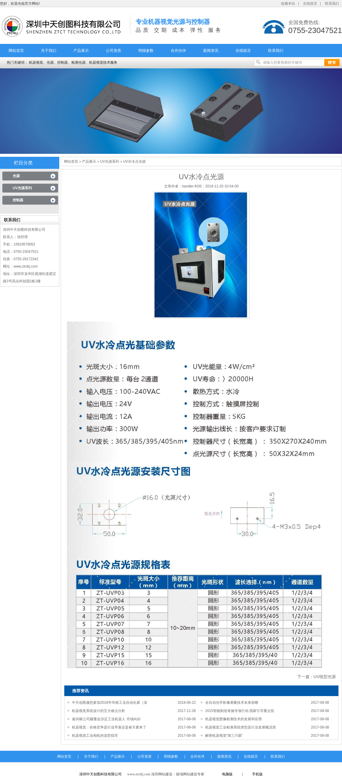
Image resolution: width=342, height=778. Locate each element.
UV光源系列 (22, 188)
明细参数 (146, 50)
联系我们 (332, 3)
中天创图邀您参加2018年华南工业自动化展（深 (109, 702)
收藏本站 (288, 3)
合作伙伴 (178, 50)
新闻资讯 (210, 50)
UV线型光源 (325, 676)
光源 (16, 176)
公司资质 (113, 50)
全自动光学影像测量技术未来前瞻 (231, 702)
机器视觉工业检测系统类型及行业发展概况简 (240, 727)
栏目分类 (23, 162)
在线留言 (310, 3)
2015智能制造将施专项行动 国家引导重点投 (239, 711)
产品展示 (81, 50)
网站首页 (16, 50)
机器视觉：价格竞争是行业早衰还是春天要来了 (109, 727)
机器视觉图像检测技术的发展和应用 (233, 719)
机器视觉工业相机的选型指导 (95, 736)
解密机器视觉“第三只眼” (224, 736)
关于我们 (48, 50)
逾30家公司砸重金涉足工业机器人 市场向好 (106, 719)
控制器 (18, 200)
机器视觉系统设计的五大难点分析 (98, 711)
